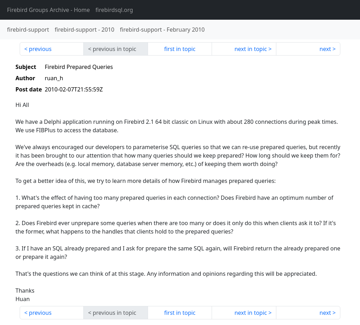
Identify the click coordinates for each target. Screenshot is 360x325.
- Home (48, 10)
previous (40, 49)
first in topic (179, 49)
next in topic (250, 49)
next (325, 49)
